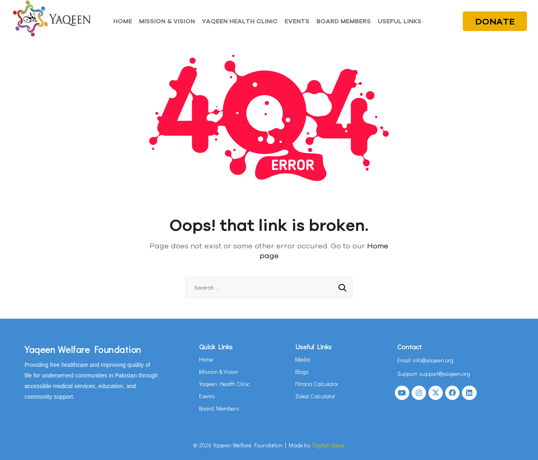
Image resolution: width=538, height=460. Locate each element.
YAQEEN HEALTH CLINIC (240, 21)
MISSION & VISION (167, 21)
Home (206, 359)
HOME (122, 21)
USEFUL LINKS (399, 21)
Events (207, 396)
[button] (401, 21)
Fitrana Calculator (316, 384)
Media (302, 359)
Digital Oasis (329, 445)
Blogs (302, 371)
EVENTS (297, 21)
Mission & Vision (218, 371)
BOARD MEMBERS (343, 21)
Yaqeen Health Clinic (224, 384)
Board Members (219, 408)
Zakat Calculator (315, 396)
